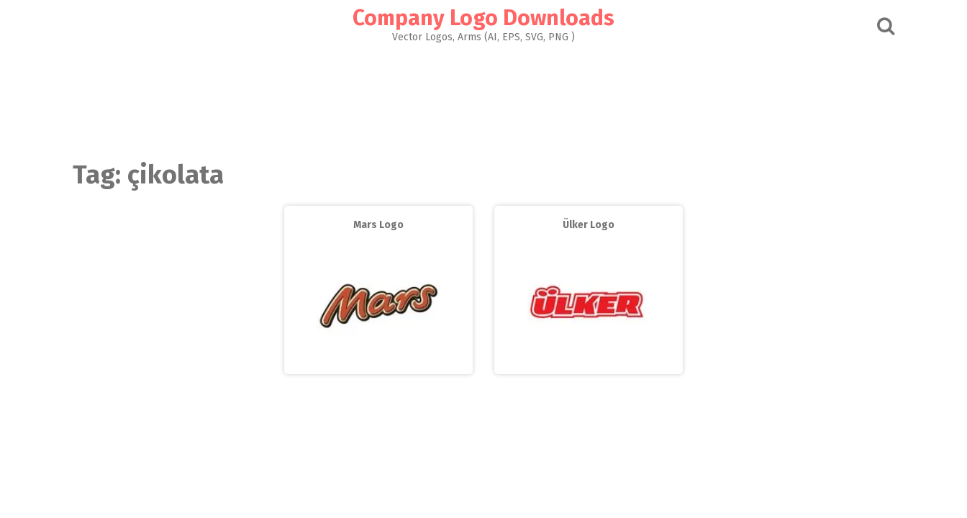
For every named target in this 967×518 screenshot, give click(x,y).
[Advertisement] (483, 98)
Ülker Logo (588, 225)
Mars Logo (378, 225)
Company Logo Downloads (483, 18)
